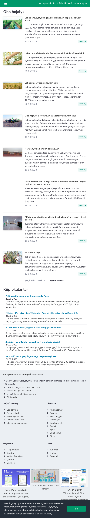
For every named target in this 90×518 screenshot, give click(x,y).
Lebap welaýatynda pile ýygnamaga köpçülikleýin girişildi (54, 53)
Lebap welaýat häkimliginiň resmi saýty (62, 3)
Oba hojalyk (55, 432)
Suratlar (11, 453)
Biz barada (12, 397)
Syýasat (53, 413)
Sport (52, 429)
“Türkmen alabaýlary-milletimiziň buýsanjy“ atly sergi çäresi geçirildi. (55, 218)
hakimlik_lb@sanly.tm (25, 393)
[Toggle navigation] (5, 3)
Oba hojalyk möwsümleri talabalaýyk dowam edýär (51, 115)
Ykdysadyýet (56, 416)
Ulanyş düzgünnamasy (18, 423)
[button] (43, 514)
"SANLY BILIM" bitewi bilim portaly (45, 479)
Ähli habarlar (56, 409)
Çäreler (10, 459)
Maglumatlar (13, 449)
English (53, 453)
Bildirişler (11, 462)
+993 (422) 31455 (21, 390)
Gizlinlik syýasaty (15, 419)
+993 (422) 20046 (31, 387)
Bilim (52, 436)
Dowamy (82, 41)
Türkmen (54, 449)
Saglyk (53, 426)
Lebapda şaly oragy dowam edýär (42, 82)
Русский (54, 456)
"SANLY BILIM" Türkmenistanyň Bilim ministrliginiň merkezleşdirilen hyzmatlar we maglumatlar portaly (74, 487)
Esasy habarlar (14, 413)
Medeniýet (55, 419)
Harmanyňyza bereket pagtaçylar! (42, 148)
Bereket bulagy (32, 252)
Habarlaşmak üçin (15, 416)
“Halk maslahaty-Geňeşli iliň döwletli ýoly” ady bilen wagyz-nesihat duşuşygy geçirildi (55, 183)
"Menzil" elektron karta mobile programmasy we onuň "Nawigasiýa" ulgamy (16, 483)
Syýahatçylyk (56, 423)
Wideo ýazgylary (15, 456)
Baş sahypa (12, 409)
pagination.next (57, 280)
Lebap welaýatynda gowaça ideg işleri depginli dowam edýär (53, 19)
